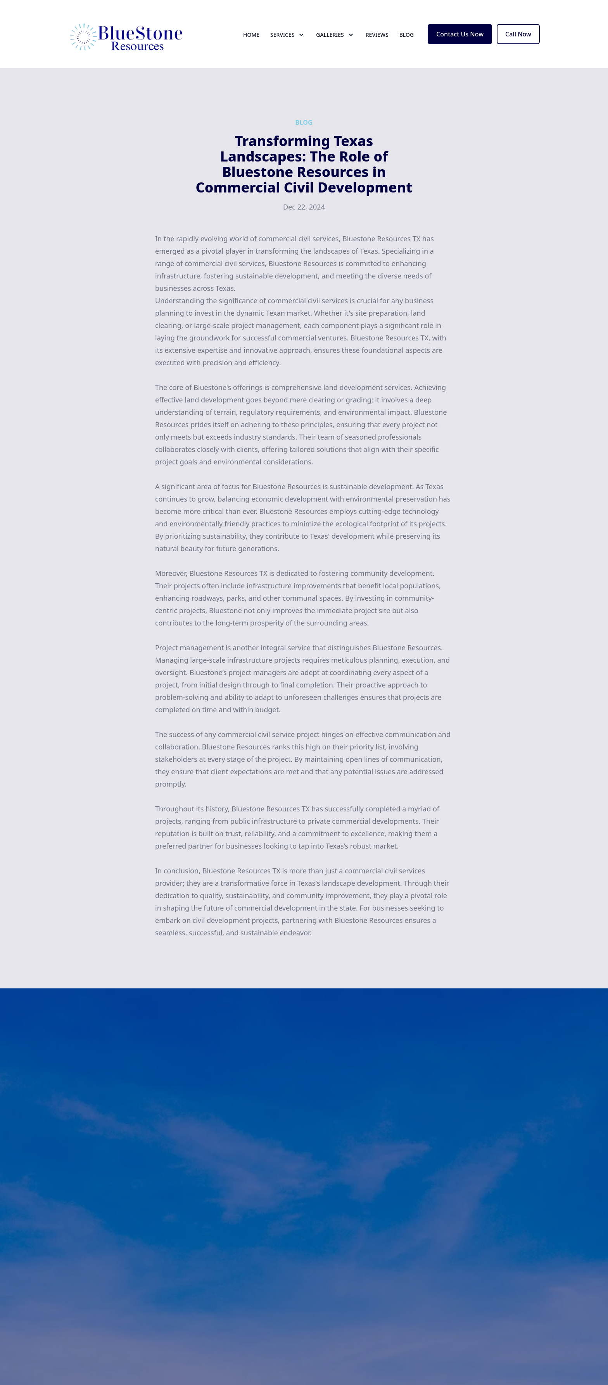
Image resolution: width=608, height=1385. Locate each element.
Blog (406, 34)
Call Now (518, 34)
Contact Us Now (460, 34)
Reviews (377, 34)
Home (251, 34)
